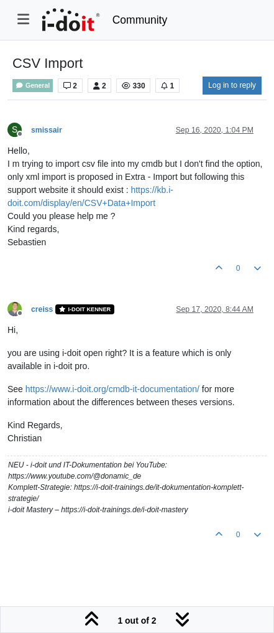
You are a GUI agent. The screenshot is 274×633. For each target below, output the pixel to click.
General (33, 86)
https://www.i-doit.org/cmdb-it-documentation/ (112, 389)
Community (140, 20)
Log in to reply (232, 85)
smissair (46, 130)
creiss (42, 309)
